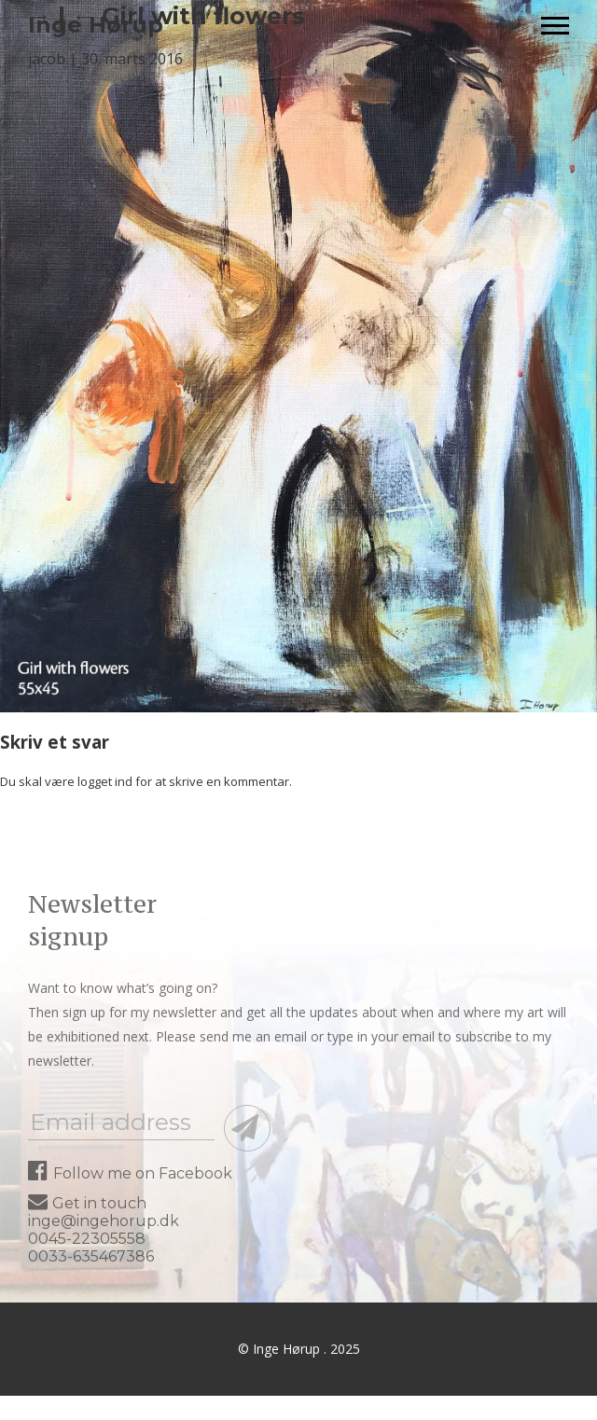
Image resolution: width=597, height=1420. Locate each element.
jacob (46, 58)
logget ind (104, 781)
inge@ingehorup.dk (103, 1221)
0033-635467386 (91, 1256)
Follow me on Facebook (130, 1173)
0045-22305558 (87, 1239)
